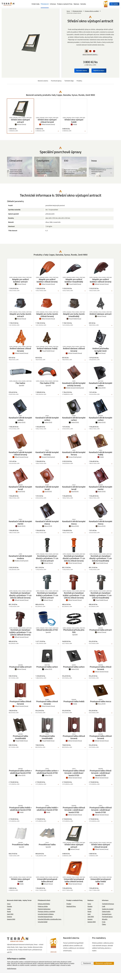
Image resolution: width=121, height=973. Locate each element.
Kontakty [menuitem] (83, 4)
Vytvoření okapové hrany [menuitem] (45, 917)
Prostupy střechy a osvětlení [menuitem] (46, 912)
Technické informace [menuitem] (108, 904)
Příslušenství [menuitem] (45, 4)
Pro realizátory (99, 938)
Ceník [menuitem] (103, 906)
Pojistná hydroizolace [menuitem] (44, 909)
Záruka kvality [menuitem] (106, 912)
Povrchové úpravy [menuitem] (107, 917)
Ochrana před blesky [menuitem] (44, 904)
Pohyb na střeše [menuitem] (43, 906)
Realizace (90, 900)
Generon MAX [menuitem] (11, 919)
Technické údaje (69, 81)
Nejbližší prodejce (99, 71)
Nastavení (87, 963)
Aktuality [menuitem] (104, 919)
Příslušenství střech (44, 900)
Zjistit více (53, 952)
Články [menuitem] (104, 924)
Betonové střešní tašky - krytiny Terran (19, 900)
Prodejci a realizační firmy (74, 900)
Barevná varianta (43, 81)
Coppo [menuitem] (9, 909)
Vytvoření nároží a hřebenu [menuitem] (46, 914)
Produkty (79, 81)
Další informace (11, 968)
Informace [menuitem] (53, 4)
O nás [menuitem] (103, 922)
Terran (68, 11)
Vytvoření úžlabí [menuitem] (42, 922)
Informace (105, 900)
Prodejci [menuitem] (68, 904)
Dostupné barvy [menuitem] (106, 914)
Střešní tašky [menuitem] (35, 4)
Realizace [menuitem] (76, 4)
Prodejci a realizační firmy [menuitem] (64, 4)
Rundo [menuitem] (9, 912)
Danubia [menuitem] (9, 906)
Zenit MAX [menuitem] (10, 914)
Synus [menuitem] (9, 904)
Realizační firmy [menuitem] (71, 906)
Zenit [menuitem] (89, 914)
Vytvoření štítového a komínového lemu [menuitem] (49, 919)
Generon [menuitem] (9, 917)
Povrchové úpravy (56, 81)
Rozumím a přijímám (104, 963)
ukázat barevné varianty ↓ (90, 54)
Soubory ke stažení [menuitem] (107, 909)
